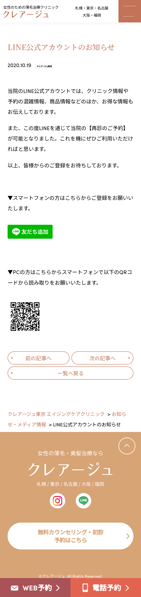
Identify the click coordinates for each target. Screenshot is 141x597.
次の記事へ (102, 358)
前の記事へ (38, 358)
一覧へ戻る (70, 373)
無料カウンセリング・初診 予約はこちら (70, 536)
